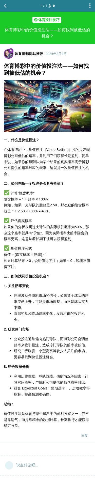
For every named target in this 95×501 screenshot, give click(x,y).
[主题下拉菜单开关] (90, 6)
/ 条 (47, 5)
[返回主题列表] (5, 6)
